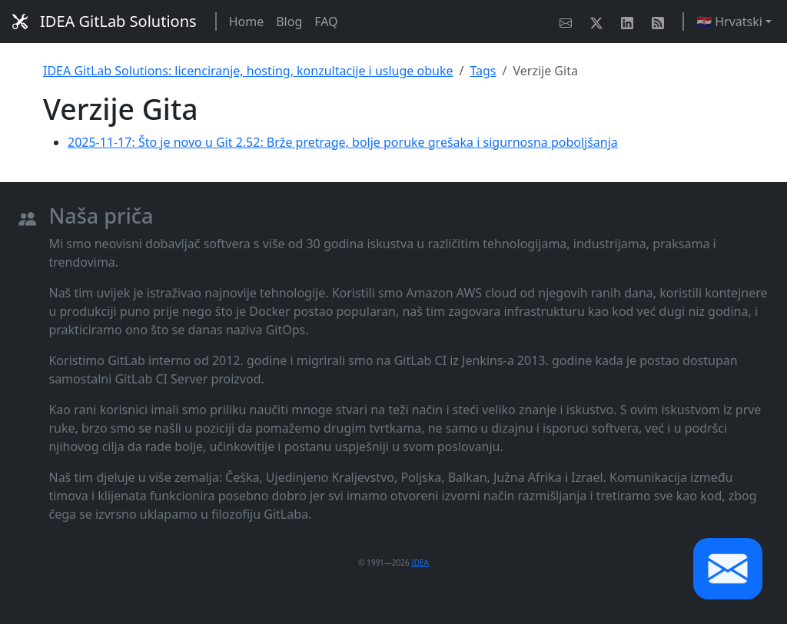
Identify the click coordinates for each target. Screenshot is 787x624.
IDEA (420, 562)
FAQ (325, 21)
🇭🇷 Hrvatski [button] (729, 21)
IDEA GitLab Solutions (104, 21)
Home (246, 21)
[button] (727, 568)
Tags (483, 70)
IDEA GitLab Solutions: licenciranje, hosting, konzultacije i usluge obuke (248, 70)
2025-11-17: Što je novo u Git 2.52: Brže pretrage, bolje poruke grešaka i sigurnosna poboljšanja (343, 142)
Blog (289, 21)
